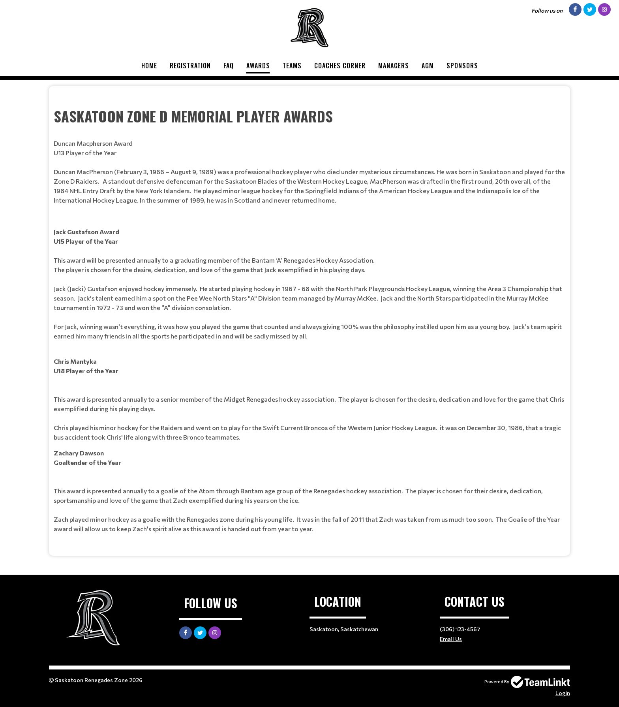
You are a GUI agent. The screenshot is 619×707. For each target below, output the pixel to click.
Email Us (451, 639)
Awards (258, 65)
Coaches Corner (340, 65)
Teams (292, 65)
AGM (428, 65)
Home (149, 65)
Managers (393, 65)
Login (562, 693)
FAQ (228, 65)
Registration (190, 65)
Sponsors (462, 65)
